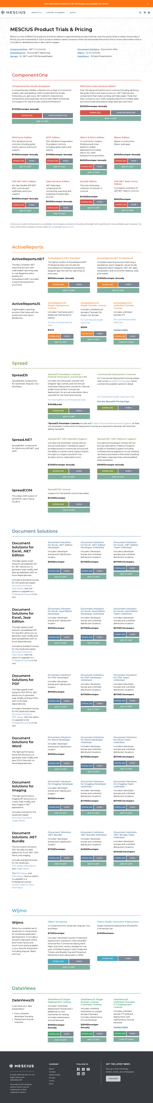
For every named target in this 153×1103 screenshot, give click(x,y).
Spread (14, 56)
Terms (52, 1081)
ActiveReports (17, 53)
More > (32, 161)
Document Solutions (88, 49)
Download (27, 115)
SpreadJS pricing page (119, 381)
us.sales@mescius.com (62, 227)
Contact (52, 1072)
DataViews (83, 56)
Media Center (54, 1075)
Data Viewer (18, 588)
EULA (51, 1084)
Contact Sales (121, 330)
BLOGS (73, 12)
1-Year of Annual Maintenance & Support (111, 423)
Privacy (52, 1078)
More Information (58, 115)
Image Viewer (18, 821)
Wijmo (80, 53)
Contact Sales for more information (23, 886)
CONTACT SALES (126, 342)
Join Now (113, 1079)
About (51, 1069)
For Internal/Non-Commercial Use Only (66, 400)
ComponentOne (18, 49)
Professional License (21, 594)
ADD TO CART (42, 121)
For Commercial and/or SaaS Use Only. (115, 397)
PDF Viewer (17, 717)
